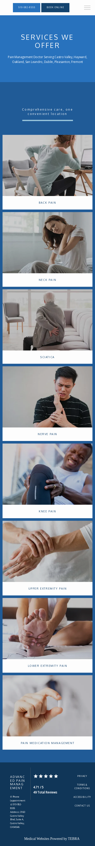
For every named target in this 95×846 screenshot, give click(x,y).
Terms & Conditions (82, 786)
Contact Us (82, 805)
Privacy (82, 776)
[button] (87, 8)
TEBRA (74, 839)
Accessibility (82, 797)
